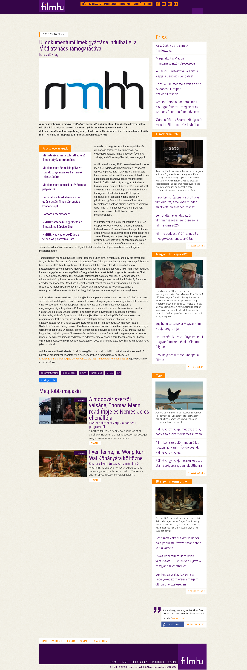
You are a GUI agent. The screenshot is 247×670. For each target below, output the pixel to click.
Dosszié (125, 4)
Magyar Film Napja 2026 (172, 254)
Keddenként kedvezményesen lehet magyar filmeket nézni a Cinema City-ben (179, 342)
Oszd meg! (174, 624)
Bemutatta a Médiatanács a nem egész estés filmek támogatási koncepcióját (62, 201)
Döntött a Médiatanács (56, 214)
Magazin (95, 4)
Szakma (172, 661)
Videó (137, 4)
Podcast (110, 4)
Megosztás (48, 380)
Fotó (147, 4)
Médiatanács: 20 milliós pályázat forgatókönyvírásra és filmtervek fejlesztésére (62, 172)
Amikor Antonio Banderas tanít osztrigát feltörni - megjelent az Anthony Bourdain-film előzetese (178, 107)
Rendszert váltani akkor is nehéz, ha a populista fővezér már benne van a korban (178, 543)
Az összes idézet (195, 624)
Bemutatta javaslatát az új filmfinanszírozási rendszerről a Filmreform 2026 (176, 220)
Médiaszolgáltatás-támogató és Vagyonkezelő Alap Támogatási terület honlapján (84, 358)
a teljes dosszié (196, 245)
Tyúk (159, 376)
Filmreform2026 (167, 134)
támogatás (96, 373)
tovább (94, 443)
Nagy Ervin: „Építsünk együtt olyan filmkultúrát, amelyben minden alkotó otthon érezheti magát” (178, 202)
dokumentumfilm (49, 373)
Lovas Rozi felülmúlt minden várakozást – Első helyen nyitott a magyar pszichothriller (178, 561)
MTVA (110, 373)
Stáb (44, 641)
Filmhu (113, 661)
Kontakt (84, 641)
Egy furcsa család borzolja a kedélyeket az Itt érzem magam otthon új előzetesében (176, 579)
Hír (84, 4)
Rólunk (71, 641)
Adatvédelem (100, 641)
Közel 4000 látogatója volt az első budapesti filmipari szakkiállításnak (178, 89)
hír (118, 373)
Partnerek (57, 641)
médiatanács (69, 373)
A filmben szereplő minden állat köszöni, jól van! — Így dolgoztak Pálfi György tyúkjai (177, 447)
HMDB (124, 661)
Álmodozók (178, 618)
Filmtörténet (157, 661)
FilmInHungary (139, 661)
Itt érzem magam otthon (172, 481)
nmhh (83, 373)
